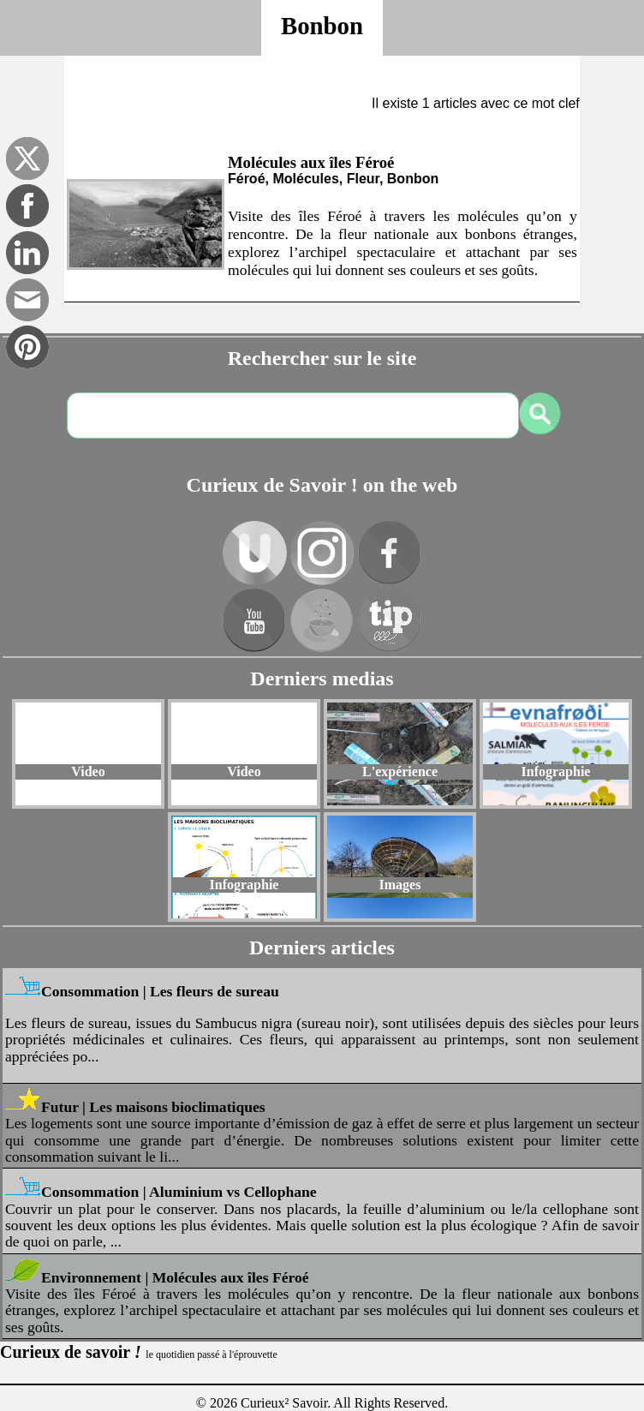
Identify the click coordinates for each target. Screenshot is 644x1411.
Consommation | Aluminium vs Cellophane (179, 1191)
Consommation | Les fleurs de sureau (160, 991)
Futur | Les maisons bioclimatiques (153, 1106)
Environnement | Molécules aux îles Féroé (175, 1277)
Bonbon (322, 25)
